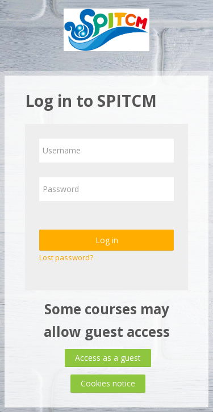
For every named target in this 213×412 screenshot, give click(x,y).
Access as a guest (108, 357)
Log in (106, 240)
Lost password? (66, 257)
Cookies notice (108, 383)
